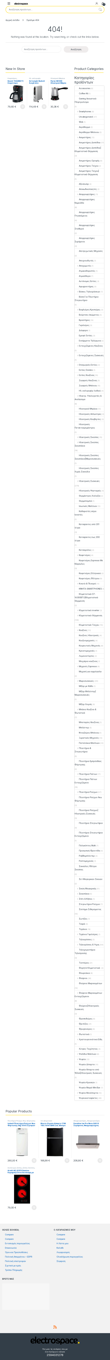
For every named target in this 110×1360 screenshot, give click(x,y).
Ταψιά (80, 924)
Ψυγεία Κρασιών (85, 1082)
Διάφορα (81, 330)
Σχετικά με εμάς (13, 1265)
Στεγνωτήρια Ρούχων (87, 904)
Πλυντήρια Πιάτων (86, 774)
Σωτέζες (81, 918)
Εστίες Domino (84, 370)
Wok (79, 122)
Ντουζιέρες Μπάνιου (87, 732)
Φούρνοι (81, 978)
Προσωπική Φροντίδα (87, 850)
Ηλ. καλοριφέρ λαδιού (35, 79)
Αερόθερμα (82, 127)
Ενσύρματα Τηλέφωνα (88, 340)
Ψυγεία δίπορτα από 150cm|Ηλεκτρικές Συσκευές (88, 1071)
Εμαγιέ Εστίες (83, 335)
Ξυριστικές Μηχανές (87, 738)
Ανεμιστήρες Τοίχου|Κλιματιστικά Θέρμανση (87, 173)
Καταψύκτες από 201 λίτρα (87, 526)
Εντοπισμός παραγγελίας (17, 1243)
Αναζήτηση (100, 9)
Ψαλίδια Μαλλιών (85, 1054)
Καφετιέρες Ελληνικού (88, 573)
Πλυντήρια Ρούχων (86, 792)
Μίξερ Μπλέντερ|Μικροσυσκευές (85, 693)
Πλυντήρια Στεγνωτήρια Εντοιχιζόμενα (89, 834)
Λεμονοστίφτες (84, 656)
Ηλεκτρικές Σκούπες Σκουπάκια (87, 444)
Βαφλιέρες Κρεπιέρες (87, 309)
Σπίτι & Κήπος (83, 899)
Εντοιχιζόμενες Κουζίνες (89, 346)
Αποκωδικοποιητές (86, 189)
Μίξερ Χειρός (83, 704)
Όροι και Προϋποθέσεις (16, 1252)
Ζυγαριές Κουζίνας (86, 380)
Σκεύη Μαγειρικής (85, 888)
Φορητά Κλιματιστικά (88, 968)
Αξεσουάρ (82, 184)
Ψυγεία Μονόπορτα (86, 1093)
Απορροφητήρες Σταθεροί (85, 227)
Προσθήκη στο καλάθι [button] (22, 106)
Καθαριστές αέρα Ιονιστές (85, 513)
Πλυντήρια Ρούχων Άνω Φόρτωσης (88, 799)
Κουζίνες (81, 630)
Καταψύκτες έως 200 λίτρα (87, 539)
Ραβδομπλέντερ (85, 856)
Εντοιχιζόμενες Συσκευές (89, 355)
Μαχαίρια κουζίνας (86, 661)
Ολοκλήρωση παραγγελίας (70, 1256)
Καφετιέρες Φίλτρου (87, 578)
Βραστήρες (82, 320)
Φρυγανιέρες (83, 1029)
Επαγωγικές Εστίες (86, 365)
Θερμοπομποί (83, 501)
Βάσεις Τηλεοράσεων (87, 291)
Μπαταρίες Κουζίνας (87, 722)
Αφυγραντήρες (84, 286)
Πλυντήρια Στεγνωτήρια (89, 823)
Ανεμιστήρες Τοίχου (86, 166)
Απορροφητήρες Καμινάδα (85, 201)
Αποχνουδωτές (84, 260)
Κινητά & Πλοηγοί (85, 583)
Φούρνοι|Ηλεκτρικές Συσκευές (87, 1007)
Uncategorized (84, 117)
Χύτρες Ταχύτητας (86, 1049)
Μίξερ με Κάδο (84, 686)
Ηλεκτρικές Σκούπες (87, 437)
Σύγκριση (61, 1261)
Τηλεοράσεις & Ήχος (87, 944)
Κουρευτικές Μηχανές (87, 645)
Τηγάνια (81, 929)
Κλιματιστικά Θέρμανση (88, 615)
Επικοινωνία (10, 1248)
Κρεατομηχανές (85, 651)
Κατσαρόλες (83, 550)
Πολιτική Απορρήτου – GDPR (18, 1256)
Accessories (82, 88)
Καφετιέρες (12, 78)
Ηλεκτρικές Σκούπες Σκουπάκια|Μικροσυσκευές (88, 457)
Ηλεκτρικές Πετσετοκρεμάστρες (85, 426)
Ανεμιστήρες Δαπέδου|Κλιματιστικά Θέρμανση (88, 149)
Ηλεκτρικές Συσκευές (87, 481)
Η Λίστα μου (62, 1243)
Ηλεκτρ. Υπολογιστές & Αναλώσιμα (88, 397)
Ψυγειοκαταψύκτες (86, 1098)
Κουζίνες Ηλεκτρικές (87, 635)
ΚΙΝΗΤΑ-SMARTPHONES (88, 588)
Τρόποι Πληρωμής (13, 1270)
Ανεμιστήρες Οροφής (87, 160)
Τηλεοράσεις (83, 939)
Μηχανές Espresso (86, 666)
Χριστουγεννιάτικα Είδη (88, 1039)
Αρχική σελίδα (12, 20)
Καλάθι (60, 1248)
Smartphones (83, 111)
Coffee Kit (81, 93)
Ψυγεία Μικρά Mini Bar (87, 1087)
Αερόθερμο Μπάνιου (87, 132)
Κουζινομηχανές (85, 640)
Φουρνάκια (82, 973)
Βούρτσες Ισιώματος (87, 315)
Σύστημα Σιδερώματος (88, 909)
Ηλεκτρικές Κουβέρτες (88, 419)
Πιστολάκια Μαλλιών (87, 743)
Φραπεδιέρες (83, 1018)
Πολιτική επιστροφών (15, 1261)
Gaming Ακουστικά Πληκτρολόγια (85, 100)
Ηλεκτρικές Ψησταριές (88, 490)
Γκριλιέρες (82, 325)
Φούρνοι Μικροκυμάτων (88, 983)
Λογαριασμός (63, 1252)
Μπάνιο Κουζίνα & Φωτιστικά (85, 711)
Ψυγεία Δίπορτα (85, 1064)
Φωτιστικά (82, 1034)
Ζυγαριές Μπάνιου (86, 385)
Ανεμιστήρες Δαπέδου (87, 142)
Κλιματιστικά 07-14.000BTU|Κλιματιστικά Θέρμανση (86, 597)
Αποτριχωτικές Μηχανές (89, 251)
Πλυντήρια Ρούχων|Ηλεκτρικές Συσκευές (86, 812)
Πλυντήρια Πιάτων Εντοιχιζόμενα (86, 781)
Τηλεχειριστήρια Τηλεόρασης (85, 951)
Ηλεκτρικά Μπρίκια (58, 78)
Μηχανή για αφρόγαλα (88, 671)
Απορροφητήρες (85, 194)
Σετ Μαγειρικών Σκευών (88, 879)
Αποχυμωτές (83, 266)
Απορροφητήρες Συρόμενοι (85, 240)
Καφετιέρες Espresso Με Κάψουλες (89, 562)
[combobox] (51, 9)
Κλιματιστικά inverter (87, 610)
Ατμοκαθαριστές (85, 271)
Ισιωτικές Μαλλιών (86, 506)
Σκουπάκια (82, 893)
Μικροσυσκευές (84, 681)
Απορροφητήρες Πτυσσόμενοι (85, 214)
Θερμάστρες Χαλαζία (87, 496)
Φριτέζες (81, 1024)
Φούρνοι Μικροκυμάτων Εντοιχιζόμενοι (88, 995)
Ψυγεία (80, 1059)
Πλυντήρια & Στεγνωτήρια (83, 750)
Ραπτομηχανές (84, 861)
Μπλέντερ (82, 727)
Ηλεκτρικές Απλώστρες (88, 414)
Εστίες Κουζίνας (85, 375)
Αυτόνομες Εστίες (85, 281)
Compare (9, 1234)
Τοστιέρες (82, 963)
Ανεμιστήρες (83, 137)
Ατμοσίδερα (83, 276)
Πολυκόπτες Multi (85, 845)
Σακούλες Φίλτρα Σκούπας (86, 868)
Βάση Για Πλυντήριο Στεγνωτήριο (86, 298)
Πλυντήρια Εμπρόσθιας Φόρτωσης (88, 763)
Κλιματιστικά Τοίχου (87, 625)
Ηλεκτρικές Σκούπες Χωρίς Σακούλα (87, 470)
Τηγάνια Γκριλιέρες (86, 934)
